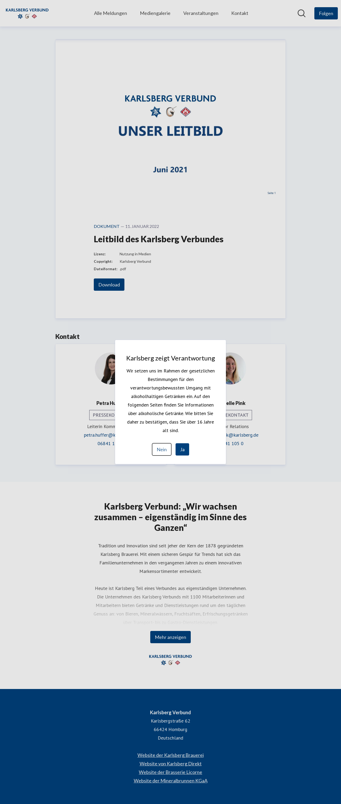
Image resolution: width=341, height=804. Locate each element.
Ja (182, 449)
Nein (162, 449)
